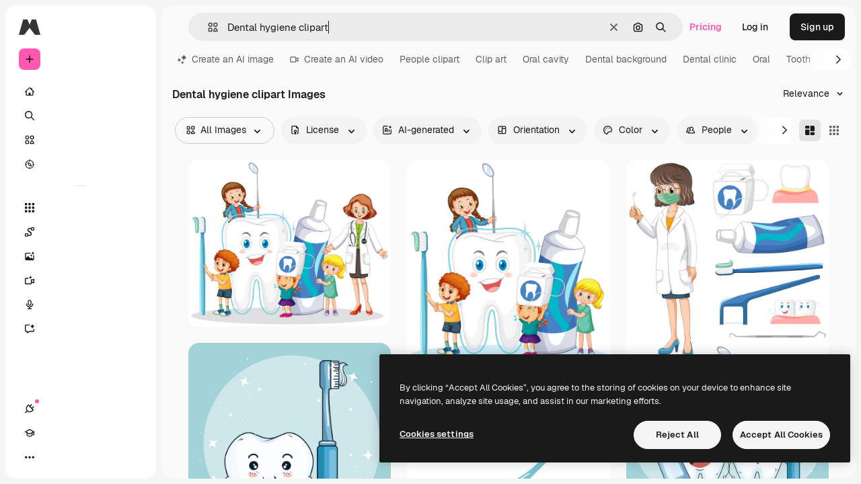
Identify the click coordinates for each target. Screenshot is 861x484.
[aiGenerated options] (427, 130)
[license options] (324, 130)
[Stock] (81, 140)
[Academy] (54, 457)
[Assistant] (81, 328)
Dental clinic (710, 59)
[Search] (81, 115)
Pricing (705, 27)
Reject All (677, 434)
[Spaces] (81, 232)
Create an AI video (336, 59)
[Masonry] (810, 130)
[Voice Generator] (81, 304)
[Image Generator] (81, 256)
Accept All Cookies (781, 434)
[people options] (718, 130)
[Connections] (29, 457)
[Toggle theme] (78, 457)
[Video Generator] (81, 280)
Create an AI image (226, 59)
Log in (755, 27)
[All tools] (81, 207)
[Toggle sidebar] (132, 27)
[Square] (834, 130)
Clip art (491, 59)
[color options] (632, 130)
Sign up (817, 27)
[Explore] (81, 164)
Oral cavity (546, 59)
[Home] (81, 91)
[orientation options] (537, 130)
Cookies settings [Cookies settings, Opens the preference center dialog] (437, 434)
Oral (761, 59)
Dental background (626, 59)
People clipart (429, 59)
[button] (207, 27)
